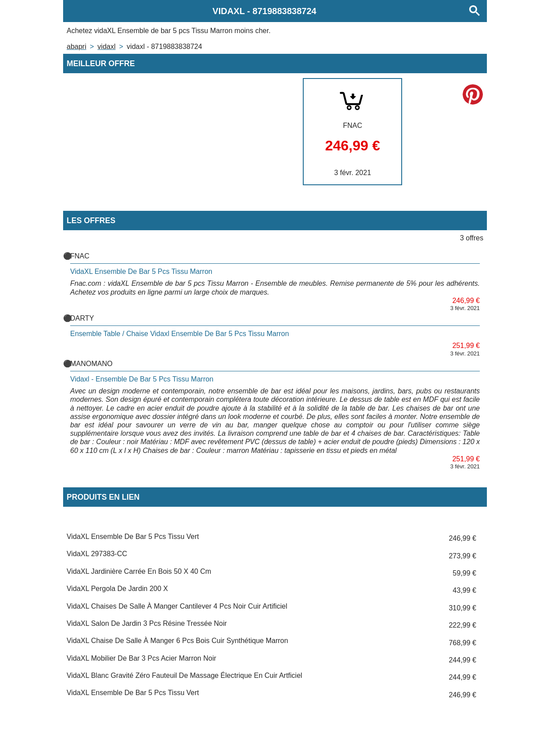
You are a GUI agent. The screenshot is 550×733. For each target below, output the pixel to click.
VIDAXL (107, 46)
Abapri (76, 46)
